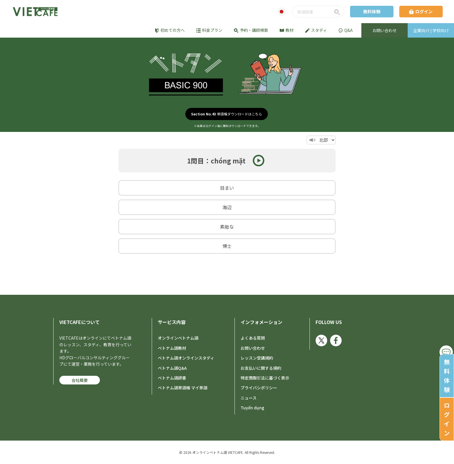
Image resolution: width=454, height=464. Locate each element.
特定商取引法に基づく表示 (265, 378)
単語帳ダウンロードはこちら (226, 113)
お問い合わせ (253, 348)
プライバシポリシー (259, 388)
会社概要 (80, 380)
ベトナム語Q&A (172, 368)
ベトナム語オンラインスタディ (186, 358)
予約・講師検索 (251, 30)
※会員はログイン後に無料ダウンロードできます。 (227, 126)
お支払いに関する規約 (261, 368)
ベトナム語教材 (172, 348)
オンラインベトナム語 (178, 338)
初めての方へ (170, 30)
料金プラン (209, 30)
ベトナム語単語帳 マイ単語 (182, 388)
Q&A (345, 30)
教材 (287, 30)
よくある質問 (253, 338)
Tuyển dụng (252, 407)
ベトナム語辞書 (172, 378)
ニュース (249, 398)
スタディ (316, 30)
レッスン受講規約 (257, 358)
